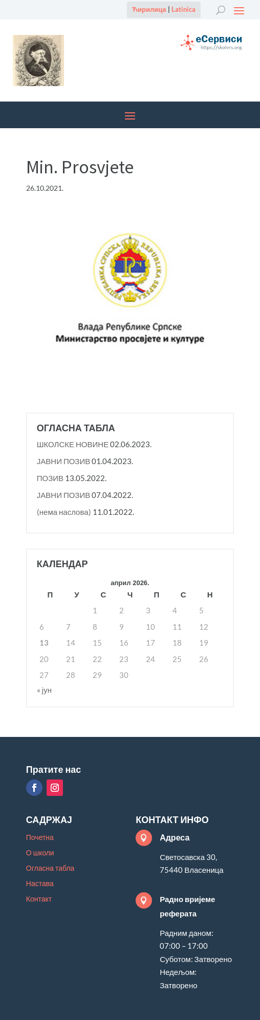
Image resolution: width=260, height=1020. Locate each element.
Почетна (40, 838)
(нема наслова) (64, 511)
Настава (40, 884)
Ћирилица (149, 9)
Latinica (183, 9)
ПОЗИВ (50, 478)
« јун (44, 689)
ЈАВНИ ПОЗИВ (63, 461)
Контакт (39, 899)
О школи (40, 853)
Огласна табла (50, 868)
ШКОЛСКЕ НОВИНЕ (73, 444)
